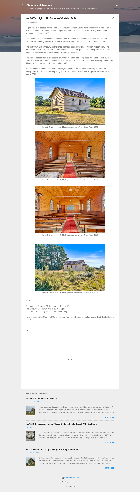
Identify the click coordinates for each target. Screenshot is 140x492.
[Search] (117, 6)
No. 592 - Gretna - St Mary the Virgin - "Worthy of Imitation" (52, 449)
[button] (113, 18)
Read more (109, 417)
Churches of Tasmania (40, 5)
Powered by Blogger (70, 478)
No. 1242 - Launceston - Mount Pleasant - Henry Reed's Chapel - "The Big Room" (61, 424)
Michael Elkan (75, 482)
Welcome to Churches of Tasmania (41, 398)
